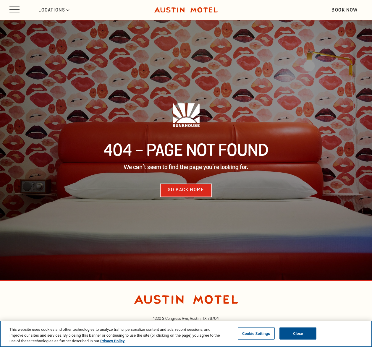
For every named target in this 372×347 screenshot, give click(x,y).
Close (298, 333)
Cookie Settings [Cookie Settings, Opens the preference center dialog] (256, 333)
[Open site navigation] (14, 10)
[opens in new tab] (186, 318)
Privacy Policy (112, 341)
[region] (186, 334)
